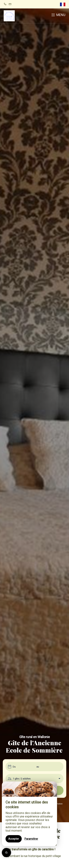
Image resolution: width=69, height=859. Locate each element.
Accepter (13, 838)
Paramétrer (31, 838)
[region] (29, 813)
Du (14, 766)
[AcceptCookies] (6, 852)
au (37, 766)
